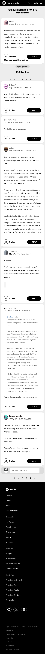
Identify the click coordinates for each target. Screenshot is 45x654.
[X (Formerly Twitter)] (16, 609)
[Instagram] (9, 609)
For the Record (12, 510)
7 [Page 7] (22, 79)
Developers (11, 527)
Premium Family (12, 590)
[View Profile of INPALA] (12, 85)
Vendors (9, 542)
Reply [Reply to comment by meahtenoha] (34, 461)
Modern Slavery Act (12, 642)
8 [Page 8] (26, 79)
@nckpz (10, 317)
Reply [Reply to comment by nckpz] (34, 242)
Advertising (10, 532)
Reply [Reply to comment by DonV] (34, 56)
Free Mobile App (13, 563)
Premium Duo (11, 585)
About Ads (21, 634)
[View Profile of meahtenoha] (16, 416)
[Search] (29, 3)
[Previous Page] (11, 79)
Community (10, 3)
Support (9, 553)
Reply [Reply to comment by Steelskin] (34, 298)
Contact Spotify (12, 568)
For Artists (10, 522)
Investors (10, 537)
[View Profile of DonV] (11, 21)
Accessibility (9, 638)
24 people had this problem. (16, 60)
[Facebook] (24, 609)
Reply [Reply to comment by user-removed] (34, 138)
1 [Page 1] (14, 79)
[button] (41, 23)
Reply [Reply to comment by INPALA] (34, 110)
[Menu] (41, 3)
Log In (35, 3)
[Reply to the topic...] (24, 470)
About (8, 500)
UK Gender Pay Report (12, 649)
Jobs (8, 505)
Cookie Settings (11, 634)
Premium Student (13, 595)
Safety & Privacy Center (18, 627)
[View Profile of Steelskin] (13, 251)
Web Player (10, 558)
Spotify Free (11, 600)
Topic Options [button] (22, 66)
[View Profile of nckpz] (11, 148)
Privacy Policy (10, 631)
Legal (7, 627)
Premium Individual (14, 580)
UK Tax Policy (10, 646)
